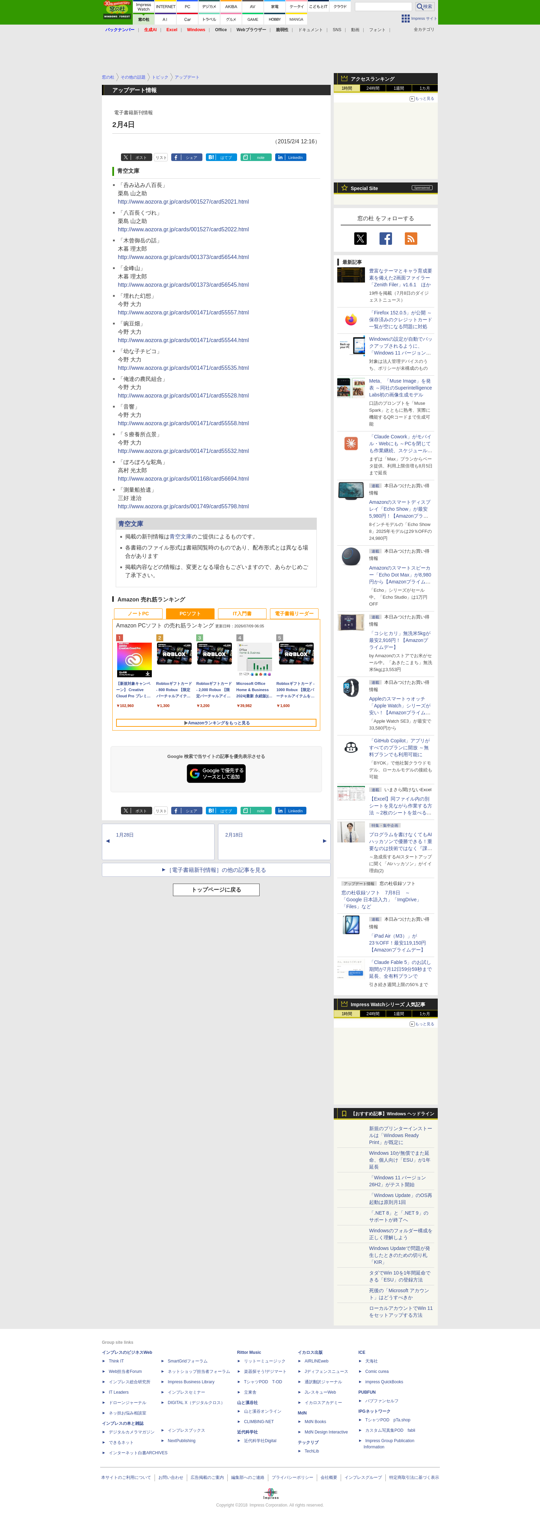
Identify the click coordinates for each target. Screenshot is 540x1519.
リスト (161, 157)
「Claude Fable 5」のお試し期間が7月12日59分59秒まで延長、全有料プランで (400, 969)
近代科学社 (247, 1432)
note (260, 157)
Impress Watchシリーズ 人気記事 (388, 1004)
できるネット (121, 1442)
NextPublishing (181, 1440)
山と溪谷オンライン (262, 1411)
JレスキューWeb (320, 1392)
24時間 (372, 88)
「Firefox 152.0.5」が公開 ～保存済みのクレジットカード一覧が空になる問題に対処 (400, 319)
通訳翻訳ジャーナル (323, 1381)
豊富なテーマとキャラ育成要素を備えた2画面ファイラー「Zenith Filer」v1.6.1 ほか (400, 277)
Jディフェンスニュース (326, 1371)
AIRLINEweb (317, 1361)
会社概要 (329, 1477)
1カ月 (425, 88)
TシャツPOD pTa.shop (387, 1420)
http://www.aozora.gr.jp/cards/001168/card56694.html (183, 479)
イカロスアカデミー (323, 1402)
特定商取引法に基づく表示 (414, 1477)
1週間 (399, 88)
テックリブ (308, 1442)
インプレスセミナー (186, 1392)
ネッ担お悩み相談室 (127, 1413)
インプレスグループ (363, 1477)
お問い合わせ (170, 1477)
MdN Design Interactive (326, 1432)
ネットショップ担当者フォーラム (199, 1371)
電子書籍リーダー (294, 613)
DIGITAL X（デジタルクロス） (196, 1402)
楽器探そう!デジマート (265, 1371)
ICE (361, 1352)
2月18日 (234, 835)
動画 (355, 29)
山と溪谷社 (247, 1402)
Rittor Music (249, 1352)
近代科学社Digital (260, 1440)
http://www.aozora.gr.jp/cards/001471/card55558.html (183, 423)
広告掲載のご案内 (207, 1477)
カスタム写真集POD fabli (390, 1430)
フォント (377, 29)
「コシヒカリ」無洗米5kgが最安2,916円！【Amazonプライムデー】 (399, 640)
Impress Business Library (191, 1381)
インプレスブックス (186, 1430)
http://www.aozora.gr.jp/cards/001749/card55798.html (183, 506)
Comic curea (377, 1371)
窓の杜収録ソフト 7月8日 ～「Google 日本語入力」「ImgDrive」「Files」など (381, 899)
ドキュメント (310, 29)
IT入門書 (242, 613)
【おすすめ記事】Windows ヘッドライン (392, 1113)
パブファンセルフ (382, 1401)
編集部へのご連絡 (247, 1477)
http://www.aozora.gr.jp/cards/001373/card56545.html (183, 285)
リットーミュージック (265, 1361)
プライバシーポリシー (292, 1477)
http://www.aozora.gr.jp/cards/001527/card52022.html (183, 229)
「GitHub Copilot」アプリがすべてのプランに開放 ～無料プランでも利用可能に (399, 747)
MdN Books (315, 1421)
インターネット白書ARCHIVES (138, 1452)
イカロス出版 (310, 1352)
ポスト (141, 157)
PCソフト (190, 613)
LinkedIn (295, 157)
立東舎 (250, 1392)
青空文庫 (130, 523)
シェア (191, 157)
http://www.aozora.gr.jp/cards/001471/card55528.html (183, 396)
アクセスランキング (372, 79)
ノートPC (138, 613)
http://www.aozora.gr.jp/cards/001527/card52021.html (183, 202)
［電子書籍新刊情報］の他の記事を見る (216, 870)
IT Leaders (119, 1392)
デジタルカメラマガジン (132, 1432)
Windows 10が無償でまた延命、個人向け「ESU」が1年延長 (399, 1160)
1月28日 (125, 835)
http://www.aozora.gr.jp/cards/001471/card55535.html (183, 368)
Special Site (364, 188)
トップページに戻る (216, 890)
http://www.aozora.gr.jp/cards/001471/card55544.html (183, 340)
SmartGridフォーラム (188, 1361)
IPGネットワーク (374, 1411)
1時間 (347, 88)
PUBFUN (367, 1392)
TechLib (312, 1451)
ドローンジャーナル (127, 1402)
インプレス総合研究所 (129, 1381)
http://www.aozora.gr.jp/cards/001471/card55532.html (183, 451)
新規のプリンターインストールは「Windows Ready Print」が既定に (400, 1135)
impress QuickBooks (384, 1381)
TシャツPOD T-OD (263, 1381)
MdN (302, 1413)
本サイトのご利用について (126, 1477)
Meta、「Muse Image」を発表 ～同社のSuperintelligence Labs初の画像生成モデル (400, 387)
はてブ (226, 157)
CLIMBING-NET (259, 1421)
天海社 (371, 1361)
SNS (337, 29)
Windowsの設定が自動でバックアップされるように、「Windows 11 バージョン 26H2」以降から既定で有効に (401, 352)
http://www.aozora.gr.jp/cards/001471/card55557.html (183, 312)
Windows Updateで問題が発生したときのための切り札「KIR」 (399, 1255)
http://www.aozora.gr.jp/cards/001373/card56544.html (183, 257)
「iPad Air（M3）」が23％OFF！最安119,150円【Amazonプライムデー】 (397, 943)
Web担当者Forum (125, 1371)
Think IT (116, 1361)
